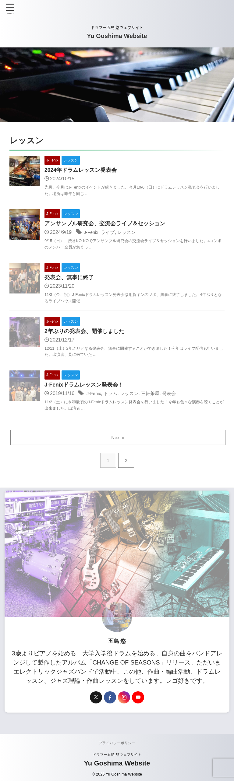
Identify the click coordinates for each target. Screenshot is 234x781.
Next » (118, 439)
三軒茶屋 (154, 394)
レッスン (129, 232)
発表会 (174, 394)
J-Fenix (92, 232)
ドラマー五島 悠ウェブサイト (117, 756)
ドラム (112, 394)
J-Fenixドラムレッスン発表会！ (84, 386)
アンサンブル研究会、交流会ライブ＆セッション (104, 224)
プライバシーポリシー (117, 744)
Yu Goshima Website (117, 36)
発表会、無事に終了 (69, 278)
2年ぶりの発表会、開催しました (84, 332)
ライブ (109, 232)
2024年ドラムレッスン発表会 (80, 170)
